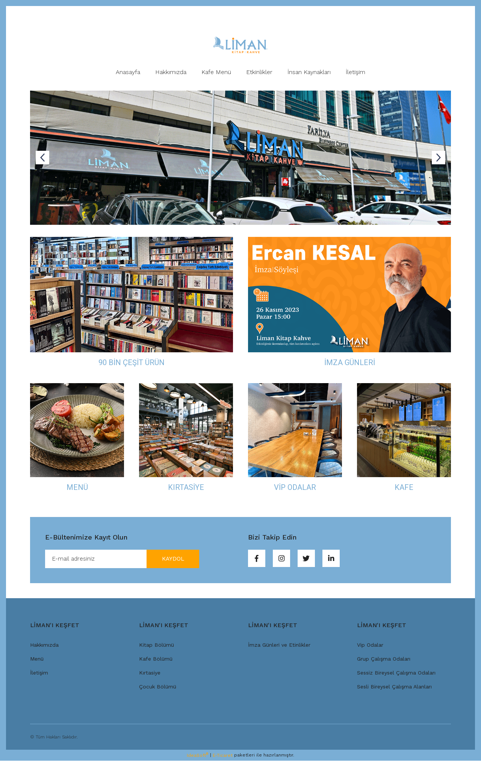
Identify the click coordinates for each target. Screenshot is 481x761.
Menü (37, 659)
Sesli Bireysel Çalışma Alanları (394, 687)
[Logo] (240, 44)
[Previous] (42, 157)
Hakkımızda (44, 645)
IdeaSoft (197, 756)
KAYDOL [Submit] (171, 558)
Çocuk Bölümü (157, 687)
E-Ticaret (223, 755)
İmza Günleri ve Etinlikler (279, 645)
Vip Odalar (370, 645)
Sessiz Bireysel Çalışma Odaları (396, 673)
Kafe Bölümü (155, 659)
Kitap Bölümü (156, 645)
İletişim (39, 673)
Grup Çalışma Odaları (383, 659)
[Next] (438, 157)
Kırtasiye (149, 673)
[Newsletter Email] (122, 559)
